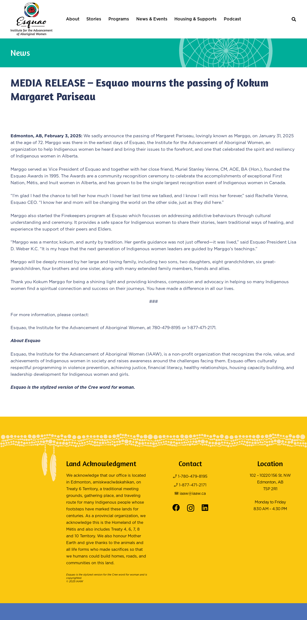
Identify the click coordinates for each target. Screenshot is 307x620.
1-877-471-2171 (193, 485)
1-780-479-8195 (192, 476)
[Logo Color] (32, 19)
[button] (294, 19)
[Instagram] (190, 508)
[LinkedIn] (205, 508)
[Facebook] (176, 508)
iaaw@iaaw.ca (193, 493)
